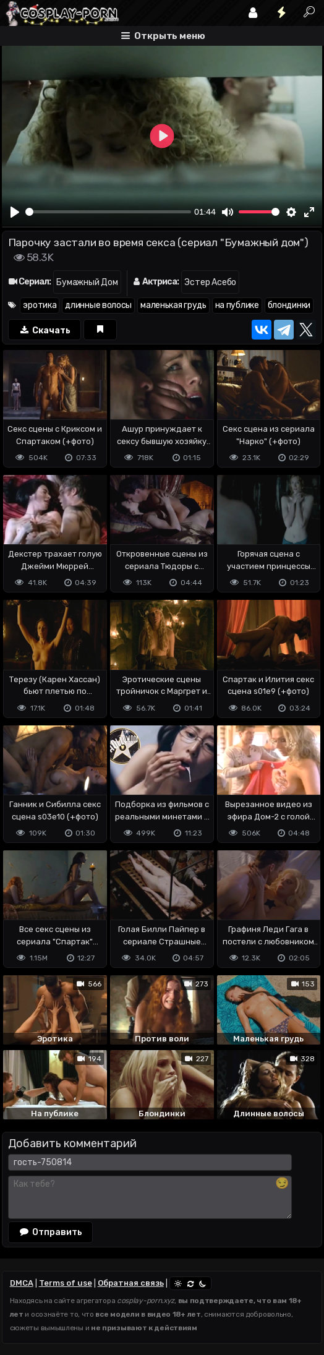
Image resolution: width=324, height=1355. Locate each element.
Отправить (51, 1231)
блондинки (289, 305)
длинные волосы (98, 305)
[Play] (14, 212)
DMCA (21, 1283)
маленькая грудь (173, 305)
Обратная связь (131, 1283)
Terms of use (65, 1283)
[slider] (108, 212)
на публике (237, 305)
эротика (39, 305)
